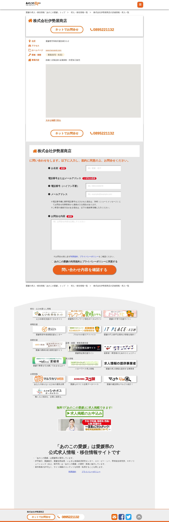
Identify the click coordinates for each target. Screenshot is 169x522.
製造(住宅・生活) (55, 55)
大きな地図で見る (53, 120)
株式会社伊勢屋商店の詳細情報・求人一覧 (111, 12)
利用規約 (74, 257)
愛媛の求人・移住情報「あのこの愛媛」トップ (45, 12)
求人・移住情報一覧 (79, 12)
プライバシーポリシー (89, 257)
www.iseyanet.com (53, 50)
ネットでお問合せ (67, 29)
